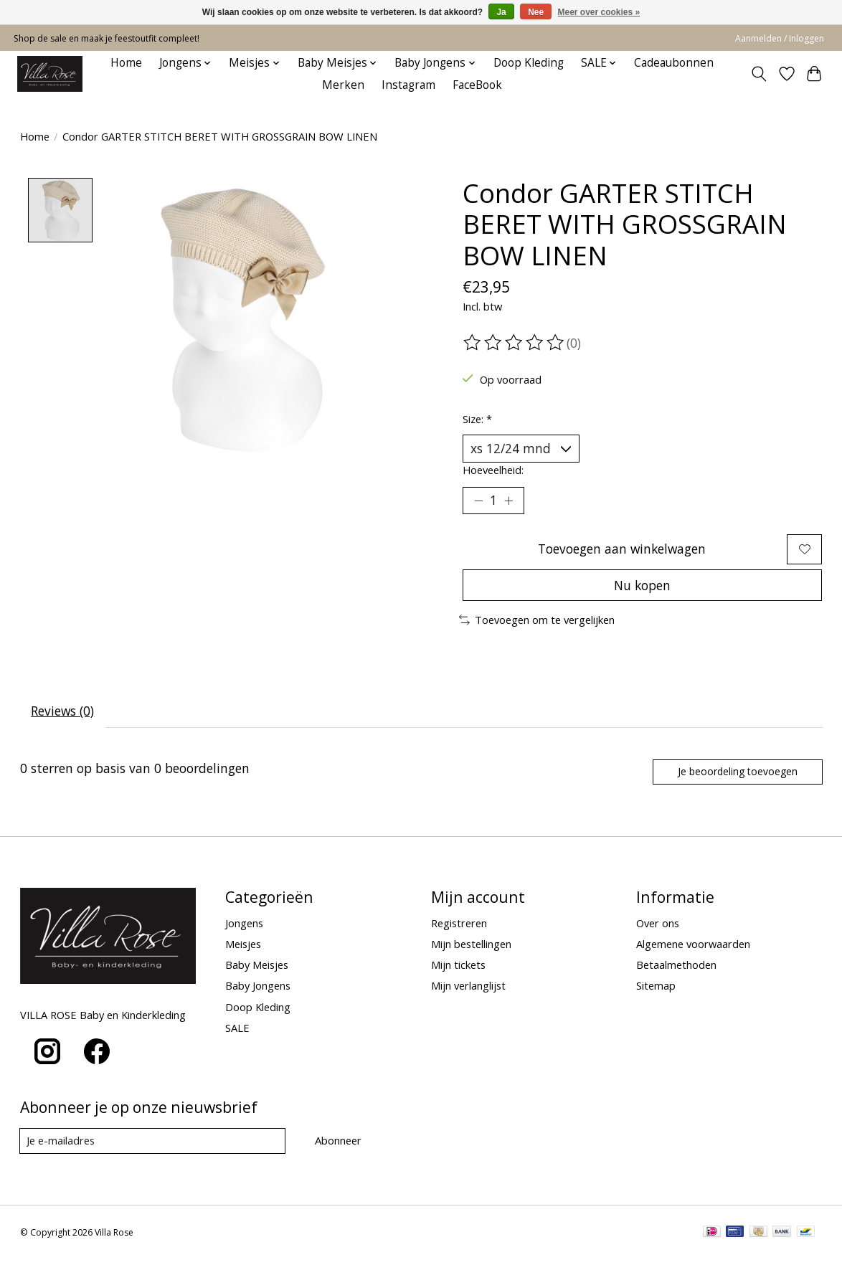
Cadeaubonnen (674, 62)
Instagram (408, 85)
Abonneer (337, 1145)
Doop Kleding (528, 62)
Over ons (657, 928)
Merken (343, 85)
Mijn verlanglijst (468, 991)
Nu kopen (642, 588)
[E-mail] (152, 1146)
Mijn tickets (458, 969)
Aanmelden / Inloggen (779, 38)
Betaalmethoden (676, 969)
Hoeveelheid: (493, 470)
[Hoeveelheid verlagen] (478, 501)
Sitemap (656, 991)
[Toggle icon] (758, 74)
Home (126, 62)
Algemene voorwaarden (693, 949)
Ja (501, 12)
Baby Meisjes (256, 969)
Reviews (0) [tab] (63, 715)
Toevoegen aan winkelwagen (621, 550)
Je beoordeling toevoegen (735, 776)
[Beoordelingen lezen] (515, 342)
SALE (237, 1032)
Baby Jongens (257, 991)
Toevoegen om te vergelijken (537, 624)
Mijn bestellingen (471, 949)
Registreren (459, 928)
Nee (536, 12)
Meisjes (243, 949)
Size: (477, 419)
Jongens (244, 928)
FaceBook (477, 85)
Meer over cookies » (599, 12)
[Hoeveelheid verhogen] (509, 501)
